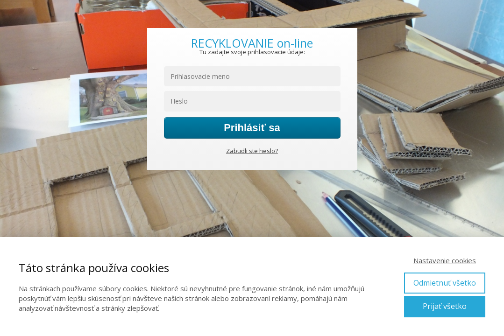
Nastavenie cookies (444, 260)
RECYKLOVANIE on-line (252, 43)
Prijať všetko (445, 306)
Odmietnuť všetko (444, 283)
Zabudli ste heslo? (252, 151)
